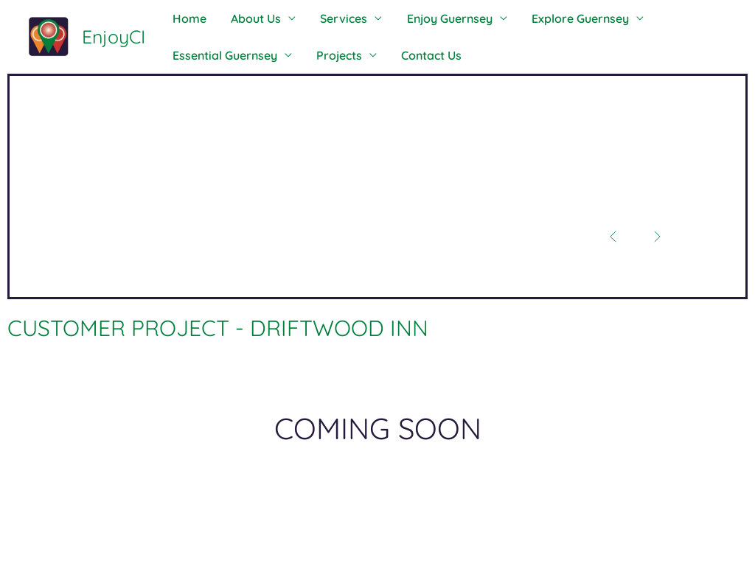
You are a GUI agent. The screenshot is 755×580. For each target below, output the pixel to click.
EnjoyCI (113, 36)
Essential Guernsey (221, 55)
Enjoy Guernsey (425, 18)
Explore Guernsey (549, 18)
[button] (609, 235)
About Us (245, 18)
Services (326, 18)
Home (186, 18)
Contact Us (414, 55)
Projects (329, 55)
